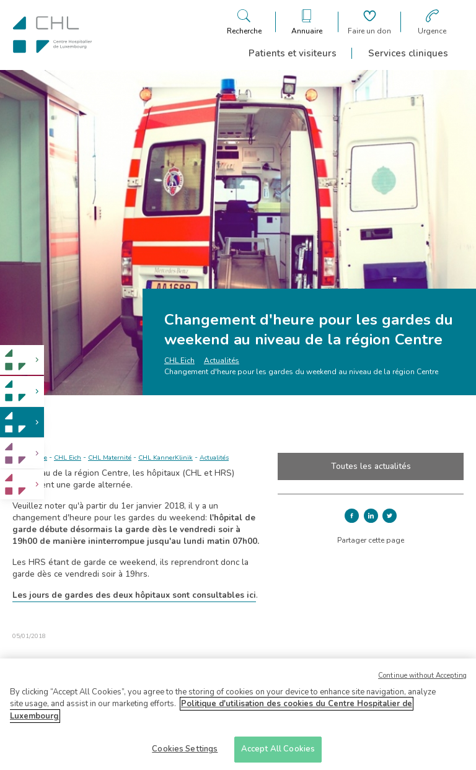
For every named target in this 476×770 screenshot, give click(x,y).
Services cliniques (408, 53)
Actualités (221, 360)
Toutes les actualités (371, 466)
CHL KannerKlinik (165, 457)
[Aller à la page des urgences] (432, 22)
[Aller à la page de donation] (369, 22)
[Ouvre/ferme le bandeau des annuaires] (306, 22)
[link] (22, 360)
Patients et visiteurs (293, 53)
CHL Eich (179, 360)
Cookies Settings (185, 753)
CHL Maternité (109, 457)
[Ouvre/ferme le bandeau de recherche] (244, 22)
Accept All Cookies (278, 753)
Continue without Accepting (422, 680)
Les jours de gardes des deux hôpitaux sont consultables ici (134, 595)
